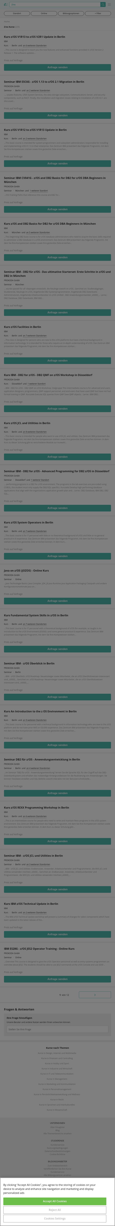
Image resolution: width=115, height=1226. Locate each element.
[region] (57, 1202)
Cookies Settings (55, 1218)
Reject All (55, 1210)
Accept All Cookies (55, 1201)
